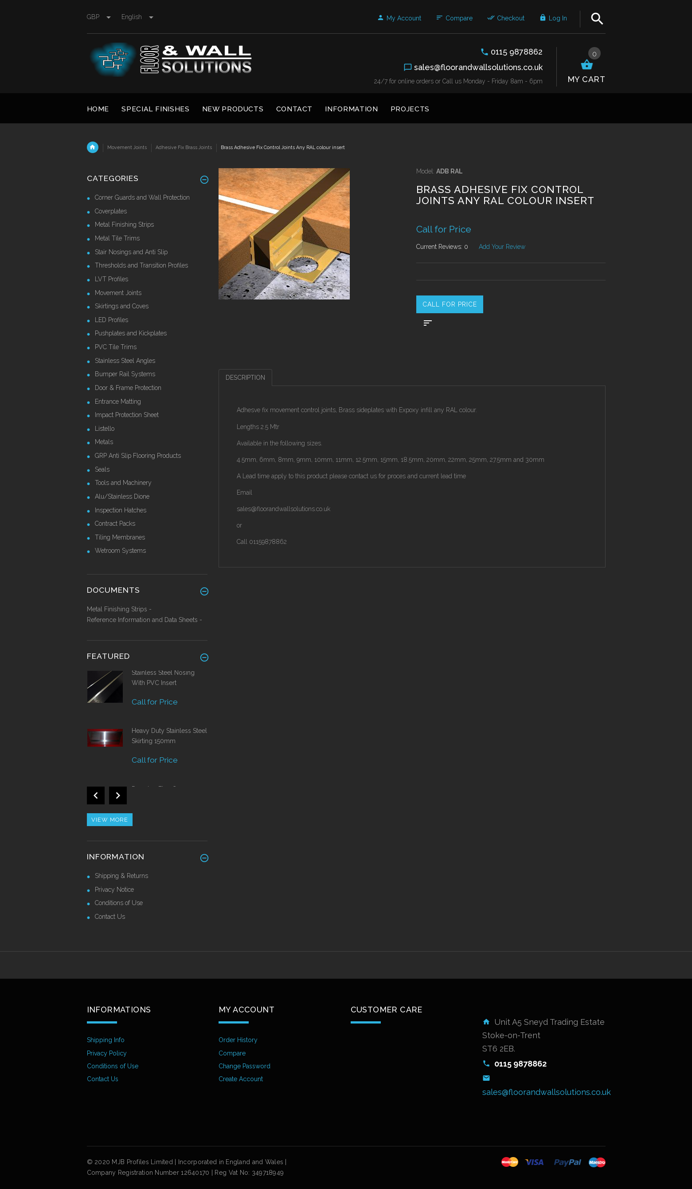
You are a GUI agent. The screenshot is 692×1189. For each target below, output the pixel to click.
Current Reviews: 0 (442, 246)
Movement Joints (127, 147)
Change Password (244, 1066)
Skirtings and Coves (122, 306)
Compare (454, 18)
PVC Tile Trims (116, 346)
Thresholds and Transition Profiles (141, 265)
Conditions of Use (119, 902)
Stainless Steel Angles (125, 360)
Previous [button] (96, 795)
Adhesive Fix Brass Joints (184, 147)
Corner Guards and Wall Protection (142, 197)
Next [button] (118, 795)
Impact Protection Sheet (127, 414)
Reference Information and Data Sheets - (144, 619)
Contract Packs (115, 523)
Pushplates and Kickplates (131, 333)
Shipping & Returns (121, 875)
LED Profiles (111, 319)
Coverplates (111, 211)
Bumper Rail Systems (125, 374)
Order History (238, 1039)
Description (245, 377)
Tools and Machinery (123, 482)
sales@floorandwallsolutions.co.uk (546, 1092)
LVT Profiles (111, 279)
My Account (399, 18)
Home (92, 147)
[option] (147, 697)
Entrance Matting (118, 401)
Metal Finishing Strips (124, 224)
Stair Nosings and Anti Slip (131, 252)
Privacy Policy (107, 1053)
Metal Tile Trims (117, 238)
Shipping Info (106, 1039)
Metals (104, 441)
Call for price (449, 304)
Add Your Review (502, 246)
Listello (104, 428)
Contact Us (110, 916)
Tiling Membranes (120, 537)
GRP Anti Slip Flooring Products (138, 455)
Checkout (505, 18)
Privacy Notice (114, 889)
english (137, 16)
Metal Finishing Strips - (119, 609)
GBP (100, 16)
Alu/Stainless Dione (122, 496)
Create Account (241, 1079)
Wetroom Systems (120, 550)
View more (109, 819)
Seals (102, 469)
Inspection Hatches (120, 510)
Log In (553, 18)
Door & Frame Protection (128, 387)
